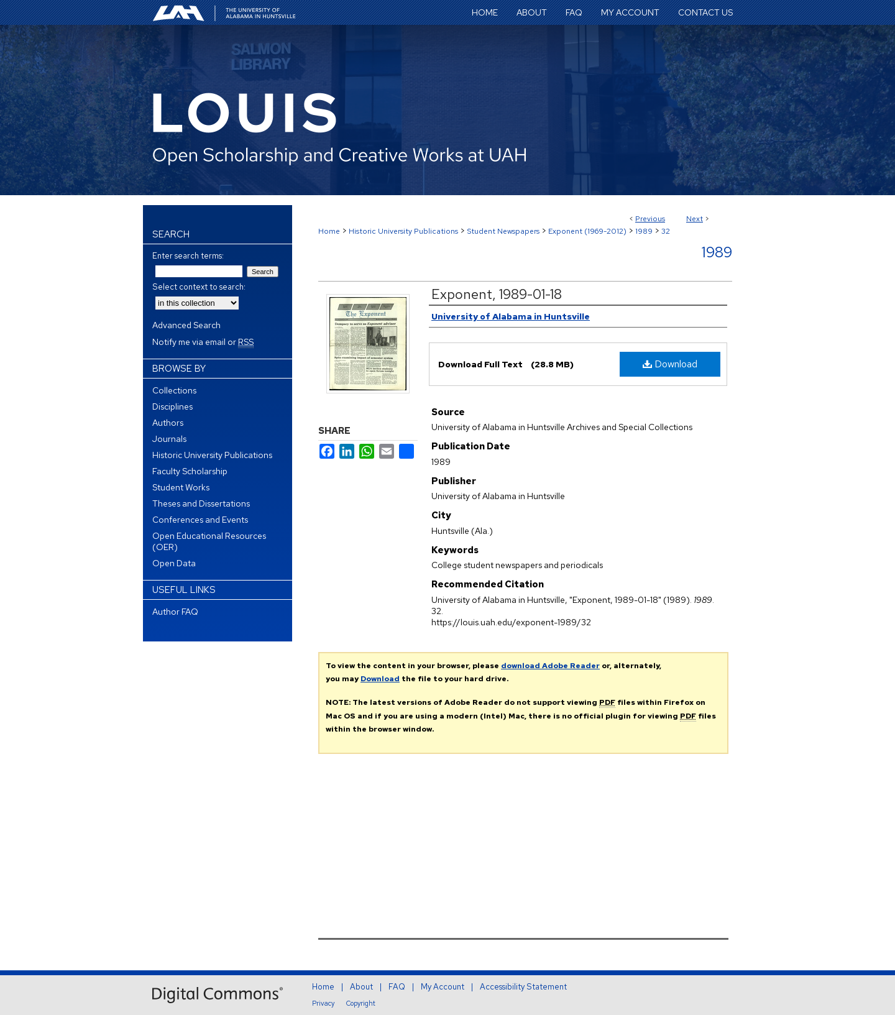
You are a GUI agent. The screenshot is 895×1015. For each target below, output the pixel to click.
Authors (167, 422)
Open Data (174, 563)
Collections (174, 390)
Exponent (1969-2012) (587, 231)
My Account (442, 986)
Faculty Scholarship (189, 471)
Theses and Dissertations (201, 503)
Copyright (360, 1003)
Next (694, 219)
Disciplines (172, 406)
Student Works (180, 487)
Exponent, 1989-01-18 (496, 294)
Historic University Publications (403, 231)
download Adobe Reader (550, 666)
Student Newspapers (503, 231)
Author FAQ (175, 611)
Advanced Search (186, 325)
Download (670, 363)
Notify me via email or (203, 341)
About (361, 986)
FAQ (396, 986)
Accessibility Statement (523, 986)
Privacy (323, 1003)
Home (329, 231)
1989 (644, 231)
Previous (650, 219)
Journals (169, 438)
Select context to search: (199, 287)
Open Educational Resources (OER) (209, 541)
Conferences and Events (200, 519)
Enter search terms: (188, 255)
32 (665, 231)
